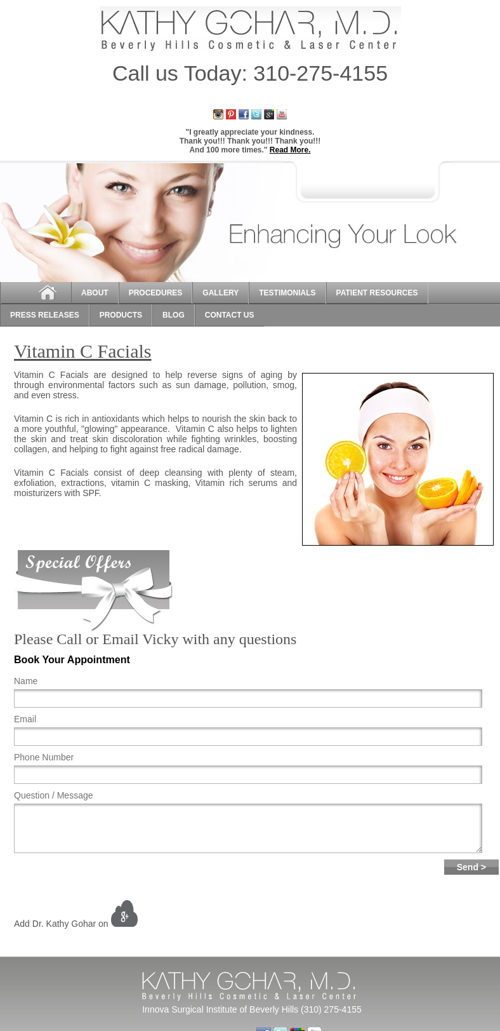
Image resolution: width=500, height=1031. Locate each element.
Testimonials (287, 292)
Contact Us (229, 315)
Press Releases (44, 315)
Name (25, 681)
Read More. (290, 149)
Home (35, 293)
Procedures (156, 292)
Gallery (220, 292)
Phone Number (44, 757)
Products (121, 315)
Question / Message (53, 795)
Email (25, 719)
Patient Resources (377, 292)
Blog (173, 315)
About (95, 292)
